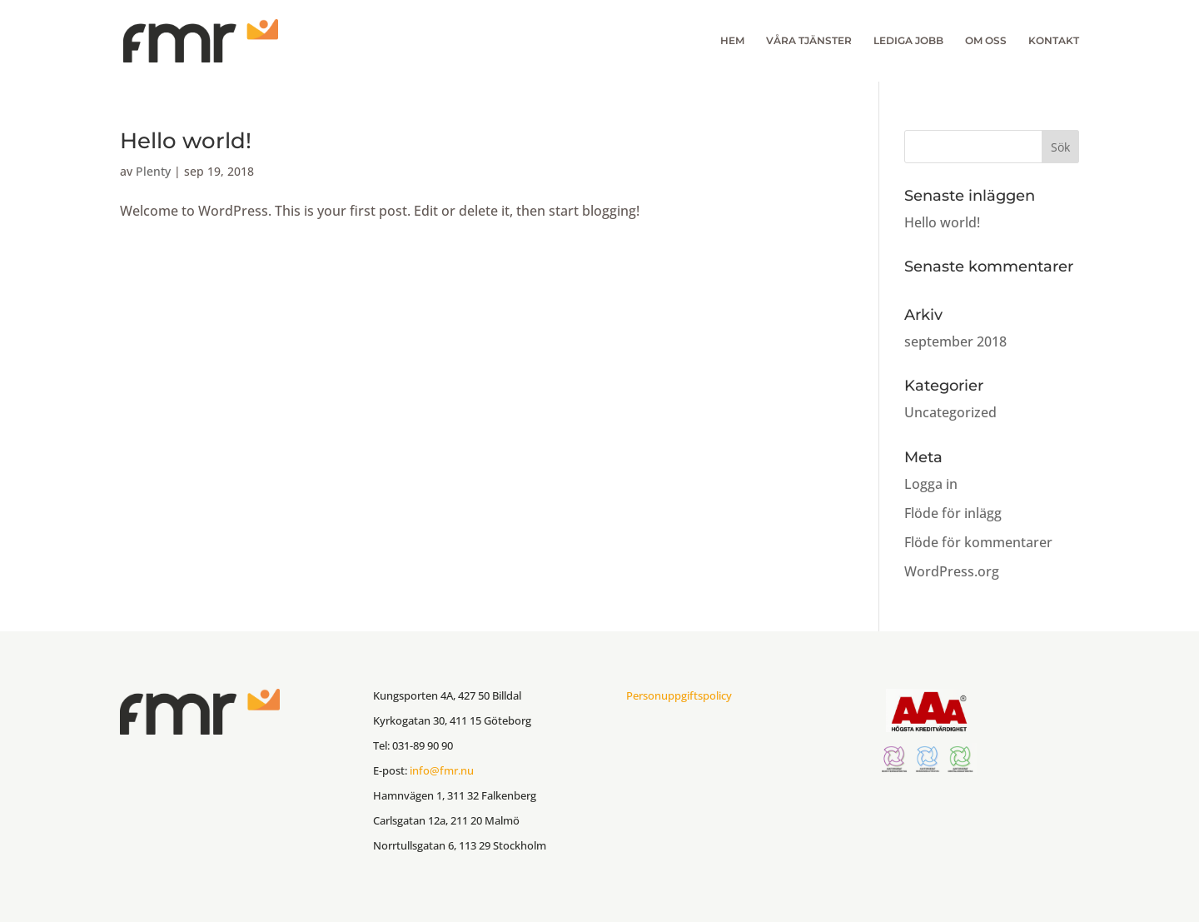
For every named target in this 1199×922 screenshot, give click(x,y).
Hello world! (185, 140)
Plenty (153, 171)
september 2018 (955, 341)
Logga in (931, 484)
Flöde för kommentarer (978, 542)
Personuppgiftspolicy (679, 695)
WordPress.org (951, 571)
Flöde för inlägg (953, 513)
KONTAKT (1053, 41)
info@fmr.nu (442, 770)
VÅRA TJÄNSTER (809, 41)
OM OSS (986, 41)
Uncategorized (950, 412)
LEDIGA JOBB (908, 41)
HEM (732, 41)
